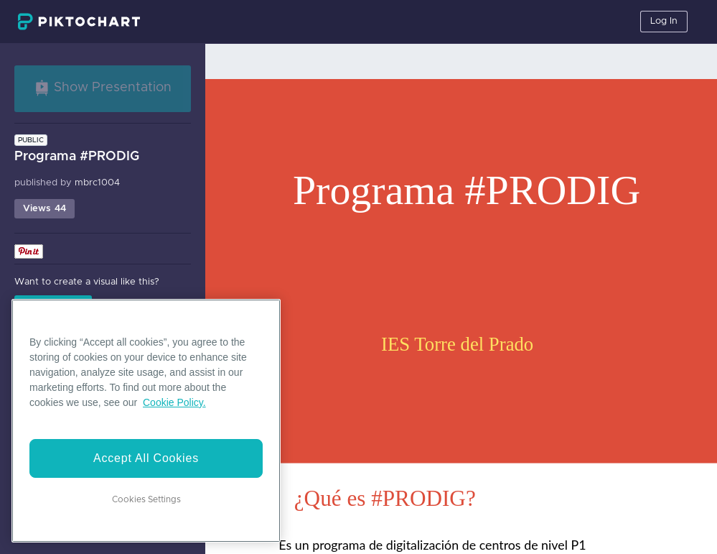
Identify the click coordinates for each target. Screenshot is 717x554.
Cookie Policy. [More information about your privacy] (174, 402)
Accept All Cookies (146, 458)
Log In (664, 21)
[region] (146, 421)
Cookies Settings (146, 499)
